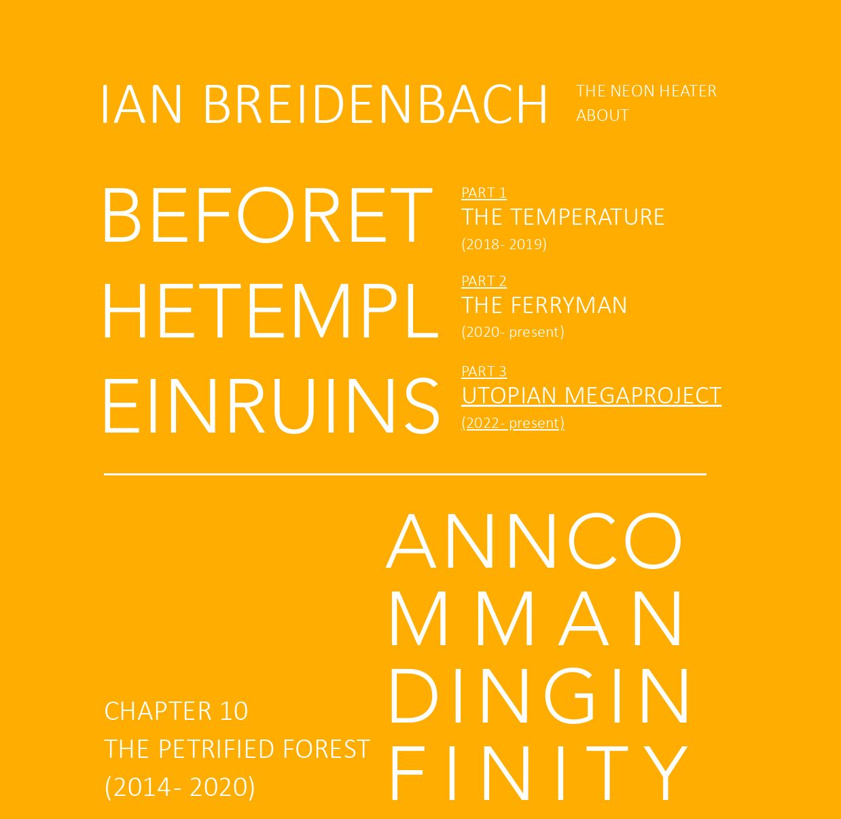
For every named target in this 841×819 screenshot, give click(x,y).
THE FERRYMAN (544, 306)
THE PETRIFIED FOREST (237, 750)
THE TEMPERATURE (563, 218)
